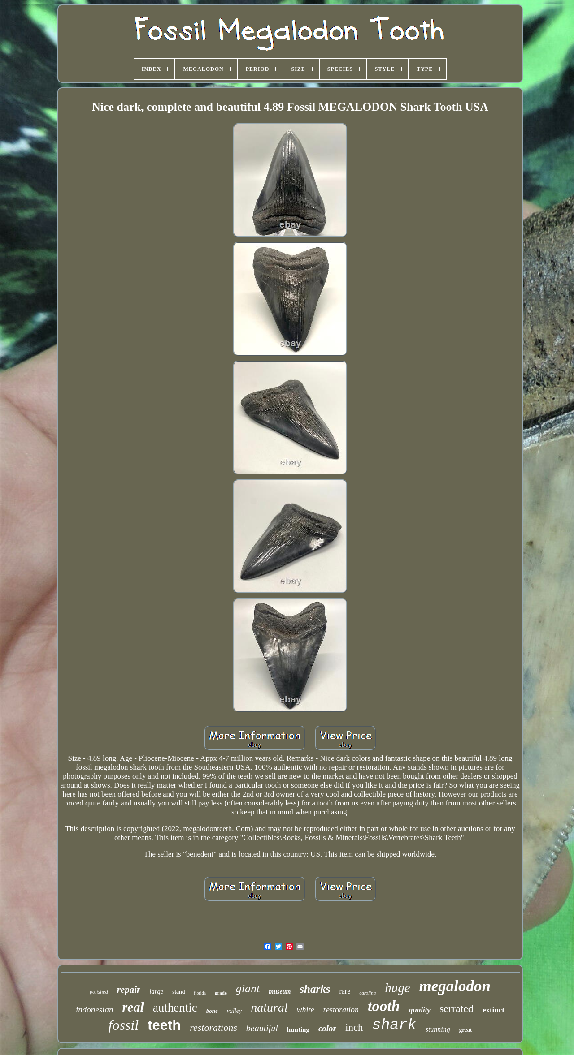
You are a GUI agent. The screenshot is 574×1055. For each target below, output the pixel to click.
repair (129, 989)
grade (221, 992)
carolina (367, 992)
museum (280, 991)
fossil (124, 1025)
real (133, 1006)
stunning (438, 1029)
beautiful (262, 1028)
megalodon (455, 986)
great (465, 1029)
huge (397, 988)
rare (344, 991)
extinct (493, 1010)
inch (354, 1027)
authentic (175, 1007)
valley (234, 1011)
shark (394, 1025)
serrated (456, 1008)
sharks (315, 989)
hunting (298, 1029)
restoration (341, 1009)
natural (269, 1007)
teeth (164, 1025)
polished (99, 992)
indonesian (94, 1009)
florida (200, 992)
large (156, 991)
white (305, 1009)
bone (212, 1011)
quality (419, 1010)
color (327, 1028)
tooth (384, 1006)
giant (248, 988)
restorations (213, 1027)
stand (178, 992)
